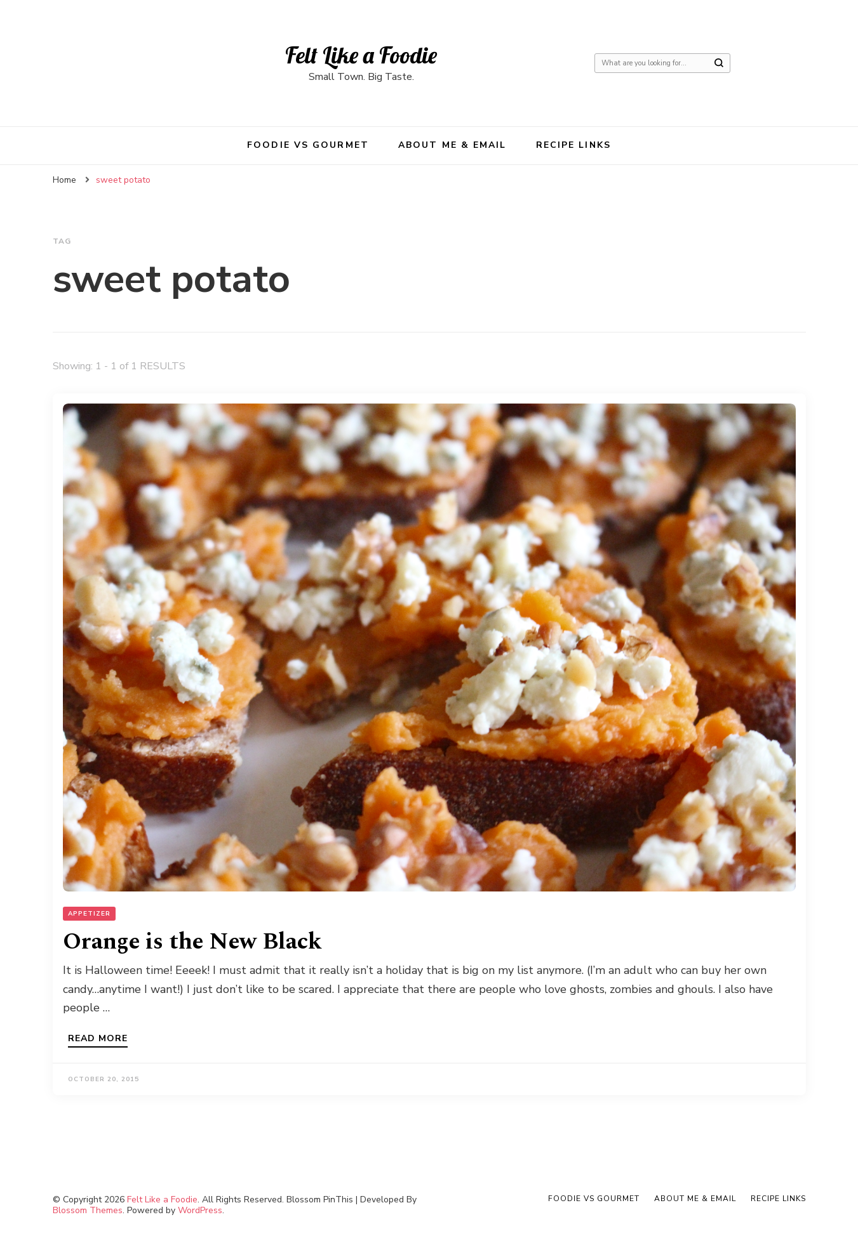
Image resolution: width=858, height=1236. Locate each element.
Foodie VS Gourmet (308, 145)
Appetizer (89, 913)
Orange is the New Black (192, 941)
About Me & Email (452, 145)
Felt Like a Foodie (361, 55)
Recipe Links (573, 145)
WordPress (200, 1210)
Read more (98, 1039)
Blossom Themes (88, 1210)
